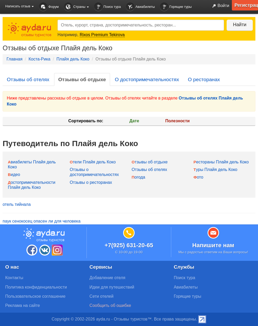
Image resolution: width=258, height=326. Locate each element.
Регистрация (246, 5)
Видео (14, 174)
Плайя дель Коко (72, 59)
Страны (76, 7)
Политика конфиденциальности (36, 287)
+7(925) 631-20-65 (129, 245)
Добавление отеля (107, 277)
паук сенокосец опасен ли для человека (42, 221)
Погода (138, 177)
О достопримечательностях (147, 79)
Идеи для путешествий (111, 287)
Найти (239, 24)
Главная (14, 59)
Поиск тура (107, 7)
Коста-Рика (39, 59)
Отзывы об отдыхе (82, 79)
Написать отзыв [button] (19, 6)
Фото (198, 177)
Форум (49, 7)
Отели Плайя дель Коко (93, 162)
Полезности (177, 121)
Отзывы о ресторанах (91, 182)
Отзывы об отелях (28, 79)
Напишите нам (213, 245)
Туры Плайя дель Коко (215, 169)
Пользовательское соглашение (35, 296)
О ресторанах (204, 79)
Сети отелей (101, 296)
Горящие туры (176, 7)
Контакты (14, 277)
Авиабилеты (140, 7)
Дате (134, 121)
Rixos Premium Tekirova (102, 34)
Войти (219, 6)
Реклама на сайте (22, 305)
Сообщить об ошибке (110, 305)
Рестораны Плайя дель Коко (221, 162)
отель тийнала (17, 204)
